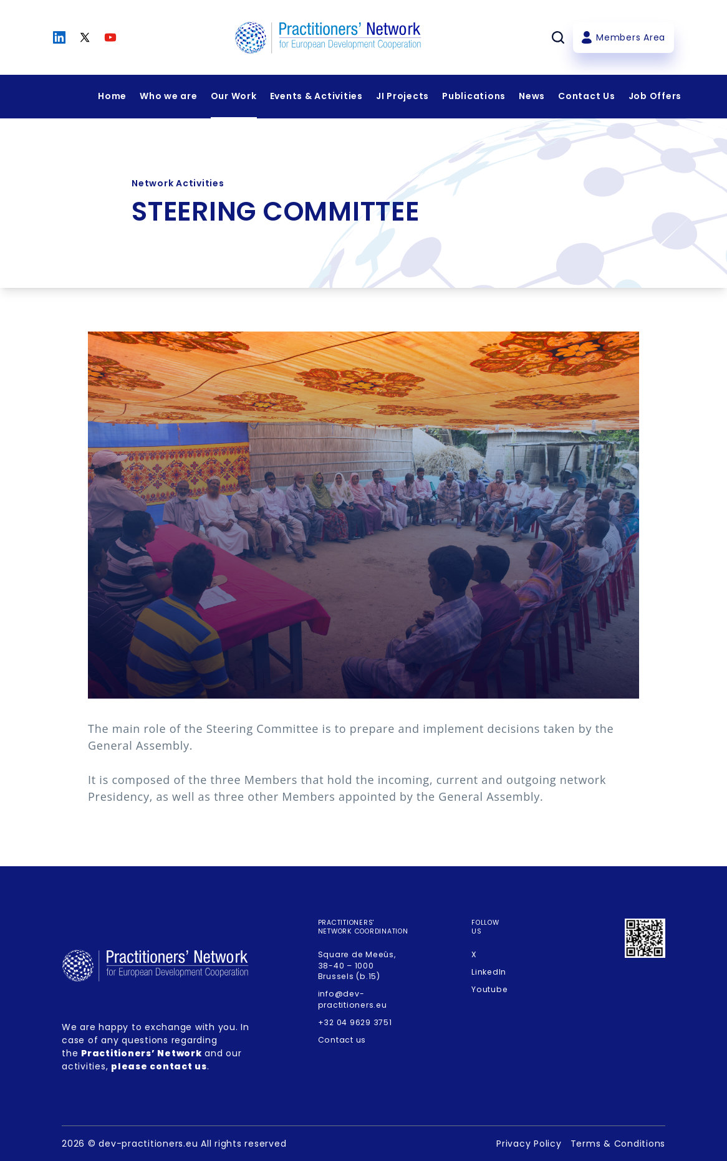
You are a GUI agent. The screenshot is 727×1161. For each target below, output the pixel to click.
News (532, 96)
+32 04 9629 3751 (355, 1022)
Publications (474, 96)
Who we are (169, 96)
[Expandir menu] (169, 96)
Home (112, 96)
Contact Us (586, 96)
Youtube (489, 989)
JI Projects (402, 96)
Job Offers (655, 96)
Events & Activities (316, 96)
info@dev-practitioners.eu (352, 999)
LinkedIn (488, 972)
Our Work (234, 96)
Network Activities (178, 183)
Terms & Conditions (618, 1143)
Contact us (342, 1039)
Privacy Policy (529, 1143)
